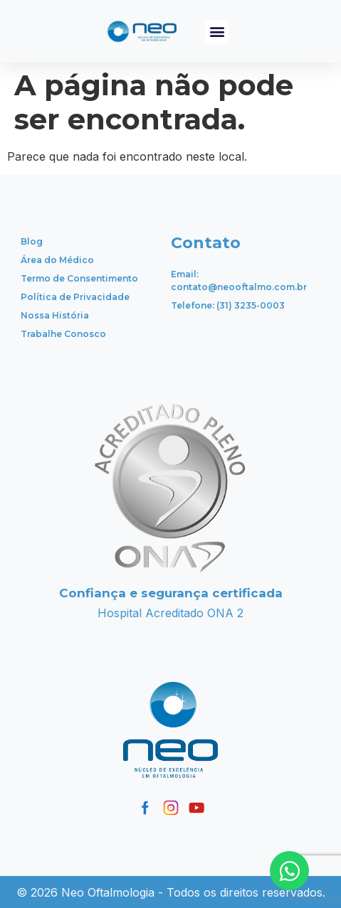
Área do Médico (57, 260)
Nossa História (55, 315)
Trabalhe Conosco (63, 334)
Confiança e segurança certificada (171, 593)
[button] (217, 31)
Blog (32, 241)
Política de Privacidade (75, 297)
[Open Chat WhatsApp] (289, 870)
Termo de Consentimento (79, 278)
